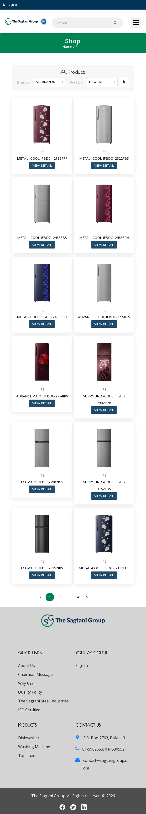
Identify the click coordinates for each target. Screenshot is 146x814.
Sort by (76, 82)
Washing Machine (34, 746)
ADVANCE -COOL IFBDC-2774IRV (42, 396)
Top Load (26, 755)
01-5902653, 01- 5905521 (104, 749)
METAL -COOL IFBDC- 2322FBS (104, 158)
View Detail (42, 165)
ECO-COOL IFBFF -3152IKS (42, 568)
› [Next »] (105, 597)
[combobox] (49, 82)
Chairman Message (35, 674)
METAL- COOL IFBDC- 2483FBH (42, 317)
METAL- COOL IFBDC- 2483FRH (104, 237)
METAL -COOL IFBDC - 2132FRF (42, 158)
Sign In (9, 5)
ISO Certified (29, 709)
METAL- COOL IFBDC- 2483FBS (42, 237)
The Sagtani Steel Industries (43, 701)
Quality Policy (30, 692)
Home (67, 46)
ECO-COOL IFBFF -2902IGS (42, 482)
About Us (26, 665)
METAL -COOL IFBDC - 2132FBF (104, 568)
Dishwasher (28, 738)
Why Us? (25, 683)
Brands (23, 82)
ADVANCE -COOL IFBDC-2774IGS (104, 317)
